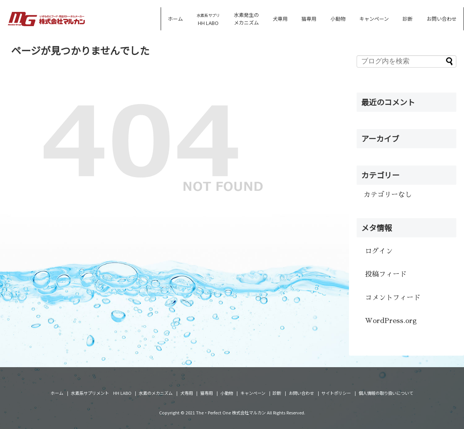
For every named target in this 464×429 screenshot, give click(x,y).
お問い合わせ (442, 18)
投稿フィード (385, 274)
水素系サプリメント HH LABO (101, 393)
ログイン (379, 251)
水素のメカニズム (156, 393)
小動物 (338, 18)
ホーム (175, 18)
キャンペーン (374, 18)
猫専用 (308, 18)
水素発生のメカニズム (246, 18)
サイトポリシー (336, 393)
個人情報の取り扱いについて (386, 393)
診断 (408, 18)
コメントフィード (392, 297)
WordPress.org (391, 320)
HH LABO (208, 19)
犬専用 (280, 18)
